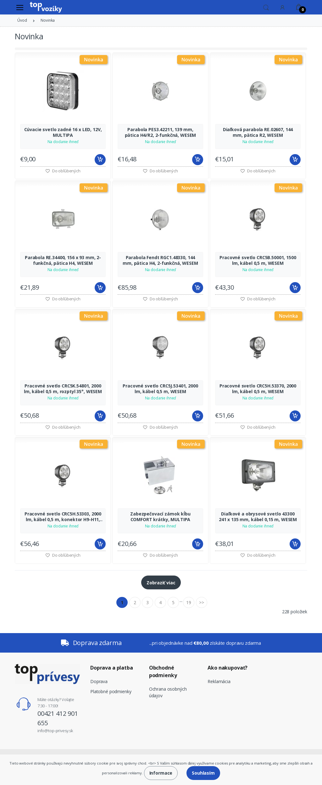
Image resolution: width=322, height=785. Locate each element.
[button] (266, 7)
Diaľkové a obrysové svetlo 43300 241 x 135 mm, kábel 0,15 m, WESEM (258, 516)
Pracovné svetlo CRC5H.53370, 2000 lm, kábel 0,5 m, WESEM (257, 388)
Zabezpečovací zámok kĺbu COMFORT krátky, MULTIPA (160, 516)
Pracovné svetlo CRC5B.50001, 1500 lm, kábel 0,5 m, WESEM (257, 260)
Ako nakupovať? (227, 667)
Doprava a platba (111, 667)
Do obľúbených (160, 171)
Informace (161, 773)
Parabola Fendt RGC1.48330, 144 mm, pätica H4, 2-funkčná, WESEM (160, 260)
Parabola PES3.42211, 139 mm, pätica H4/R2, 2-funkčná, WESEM (160, 132)
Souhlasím (203, 773)
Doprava (99, 681)
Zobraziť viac (161, 583)
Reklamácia (219, 681)
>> (201, 602)
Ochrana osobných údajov (168, 692)
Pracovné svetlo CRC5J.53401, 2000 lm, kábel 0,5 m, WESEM (160, 388)
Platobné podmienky (110, 691)
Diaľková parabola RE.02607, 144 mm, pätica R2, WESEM (258, 132)
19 (188, 602)
